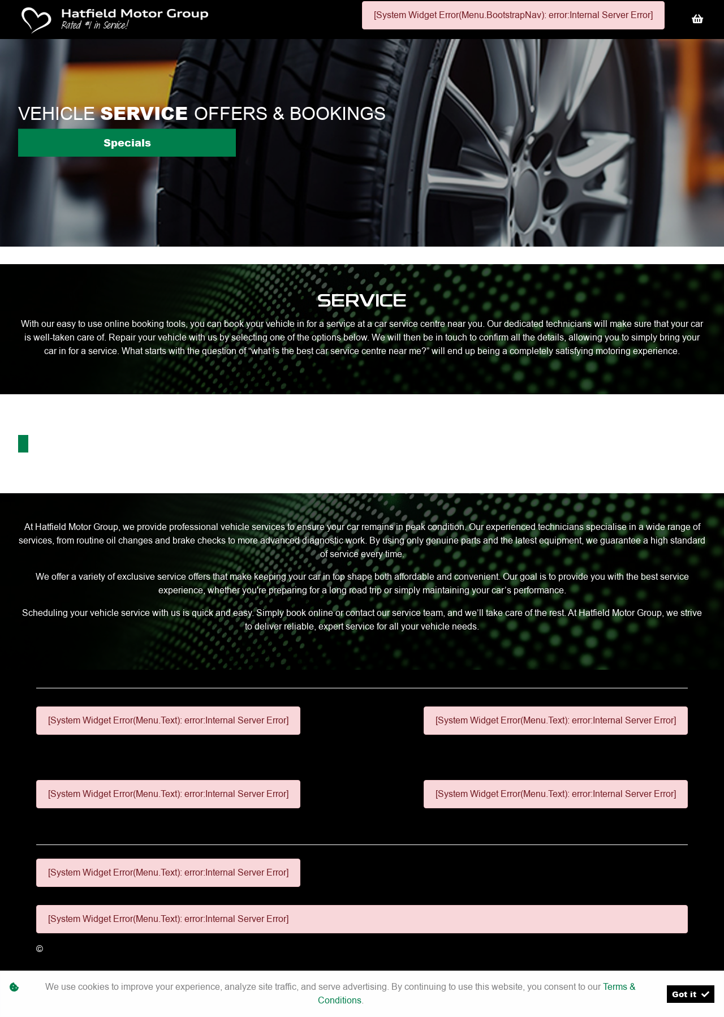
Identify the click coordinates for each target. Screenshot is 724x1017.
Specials (127, 142)
